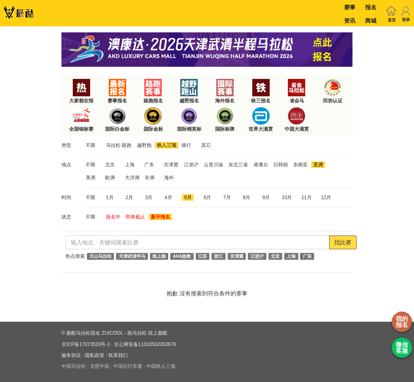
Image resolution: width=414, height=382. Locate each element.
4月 (168, 197)
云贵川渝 (213, 165)
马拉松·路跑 (118, 145)
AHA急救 (182, 256)
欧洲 (110, 177)
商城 (370, 20)
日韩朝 (280, 165)
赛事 (349, 7)
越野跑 (144, 145)
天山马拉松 (100, 256)
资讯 (349, 20)
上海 (130, 165)
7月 (227, 197)
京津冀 (171, 165)
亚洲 (318, 165)
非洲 (149, 177)
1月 (110, 197)
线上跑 (159, 256)
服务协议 (71, 355)
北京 (110, 165)
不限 (90, 145)
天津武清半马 (132, 256)
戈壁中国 (99, 366)
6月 (207, 197)
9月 (266, 197)
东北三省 (238, 165)
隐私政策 (94, 355)
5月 (188, 197)
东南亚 (300, 165)
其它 (206, 145)
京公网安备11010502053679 (145, 344)
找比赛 (342, 242)
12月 (326, 197)
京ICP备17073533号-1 (85, 344)
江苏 (202, 256)
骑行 (186, 145)
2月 (129, 197)
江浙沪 (191, 165)
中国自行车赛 (127, 366)
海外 (169, 177)
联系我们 (118, 355)
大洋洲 (132, 177)
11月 (306, 197)
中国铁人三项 (160, 366)
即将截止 (135, 217)
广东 (149, 165)
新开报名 (160, 217)
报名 (370, 7)
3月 (149, 197)
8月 (246, 197)
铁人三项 (166, 145)
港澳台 (260, 165)
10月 (287, 197)
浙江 (218, 256)
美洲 (90, 177)
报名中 (113, 217)
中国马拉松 (73, 366)
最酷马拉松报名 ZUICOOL (94, 333)
